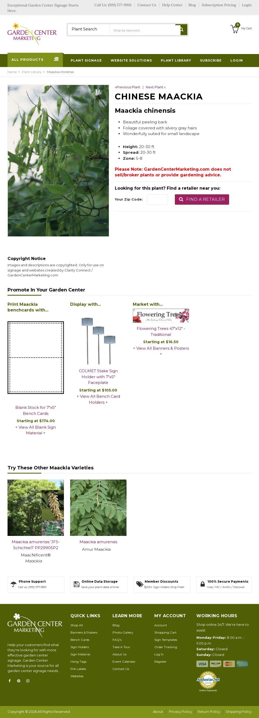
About (158, 711)
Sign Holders (79, 647)
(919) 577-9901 (119, 5)
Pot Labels (78, 669)
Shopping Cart (165, 632)
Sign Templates (165, 640)
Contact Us (120, 669)
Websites (76, 676)
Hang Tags (78, 661)
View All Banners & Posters (162, 348)
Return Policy (209, 711)
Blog (115, 625)
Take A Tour (121, 647)
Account (160, 625)
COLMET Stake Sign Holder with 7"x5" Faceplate (98, 376)
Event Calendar (124, 661)
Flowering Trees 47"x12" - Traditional (161, 331)
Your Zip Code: (129, 199)
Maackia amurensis (98, 541)
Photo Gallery (122, 632)
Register (160, 661)
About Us (119, 654)
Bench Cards (79, 640)
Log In (159, 654)
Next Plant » (155, 87)
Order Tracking (165, 647)
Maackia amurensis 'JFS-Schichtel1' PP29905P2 (36, 544)
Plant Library (32, 72)
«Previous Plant (127, 87)
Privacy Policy (180, 711)
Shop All (76, 625)
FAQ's (117, 640)
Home (12, 72)
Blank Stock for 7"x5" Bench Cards (35, 410)
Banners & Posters (83, 632)
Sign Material (80, 654)
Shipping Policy (239, 711)
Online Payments (208, 690)
